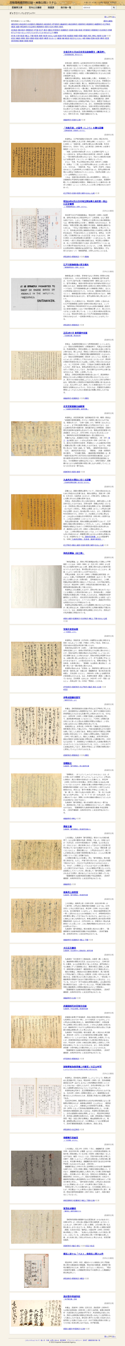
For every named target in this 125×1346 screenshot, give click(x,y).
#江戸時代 (106, 24)
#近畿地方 (64, 30)
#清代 (61, 27)
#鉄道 (67, 38)
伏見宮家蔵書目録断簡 (73, 406)
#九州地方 (103, 30)
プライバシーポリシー (74, 1340)
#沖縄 (110, 30)
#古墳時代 (31, 24)
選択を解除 (108, 21)
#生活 (72, 38)
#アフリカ (31, 33)
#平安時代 (56, 24)
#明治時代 (24, 27)
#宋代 (46, 27)
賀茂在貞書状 (69, 1208)
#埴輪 (88, 38)
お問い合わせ (104, 2)
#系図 (80, 36)
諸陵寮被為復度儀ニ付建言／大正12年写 (82, 1067)
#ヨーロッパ (22, 33)
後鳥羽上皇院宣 (70, 892)
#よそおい (78, 38)
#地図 (75, 36)
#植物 (26, 41)
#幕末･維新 (15, 27)
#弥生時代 (23, 24)
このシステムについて (32, 1340)
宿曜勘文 (67, 763)
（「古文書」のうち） (70, 1140)
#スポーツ (52, 38)
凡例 (95, 2)
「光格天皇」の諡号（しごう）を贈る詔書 (83, 128)
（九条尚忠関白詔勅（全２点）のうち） (76, 482)
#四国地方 (95, 30)
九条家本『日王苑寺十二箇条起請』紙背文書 (78, 950)
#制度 (31, 41)
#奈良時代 (47, 24)
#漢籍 (32, 38)
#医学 (41, 38)
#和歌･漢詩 (25, 38)
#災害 (107, 38)
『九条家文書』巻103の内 (72, 335)
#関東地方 (29, 30)
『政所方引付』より (70, 700)
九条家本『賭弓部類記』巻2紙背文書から (77, 829)
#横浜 (50, 30)
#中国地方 (87, 30)
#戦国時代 (90, 24)
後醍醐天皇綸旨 (70, 1137)
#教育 (46, 38)
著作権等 (63, 1340)
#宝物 (92, 38)
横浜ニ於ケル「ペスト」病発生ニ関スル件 (83, 1254)
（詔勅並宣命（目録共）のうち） (74, 130)
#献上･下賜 (29, 36)
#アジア (14, 33)
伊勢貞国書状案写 (71, 697)
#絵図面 (70, 36)
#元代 (51, 27)
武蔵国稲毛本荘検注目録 (75, 1006)
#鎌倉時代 (64, 24)
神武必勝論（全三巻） (73, 553)
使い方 (88, 2)
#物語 (18, 38)
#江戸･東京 (43, 30)
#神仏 (94, 36)
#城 (63, 38)
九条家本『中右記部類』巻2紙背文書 (75, 1009)
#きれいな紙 (52, 36)
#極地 (56, 33)
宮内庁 (113, 2)
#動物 (21, 41)
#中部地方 (56, 30)
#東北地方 (21, 30)
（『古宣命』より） (70, 632)
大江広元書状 (69, 948)
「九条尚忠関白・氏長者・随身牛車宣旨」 (87, 539)
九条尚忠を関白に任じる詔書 (77, 480)
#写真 (64, 36)
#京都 (71, 30)
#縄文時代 (15, 24)
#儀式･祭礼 (87, 36)
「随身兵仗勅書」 (90, 537)
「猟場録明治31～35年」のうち (73, 267)
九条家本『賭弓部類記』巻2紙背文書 (75, 895)
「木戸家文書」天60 (70, 1299)
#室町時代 (82, 24)
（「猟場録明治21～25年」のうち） (75, 207)
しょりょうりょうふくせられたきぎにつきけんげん (80, 1069)
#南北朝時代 (73, 24)
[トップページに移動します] (33, 4)
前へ (106, 17)
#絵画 (59, 36)
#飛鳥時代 (39, 24)
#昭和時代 (40, 27)
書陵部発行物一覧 (94, 1340)
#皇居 (22, 36)
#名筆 (45, 36)
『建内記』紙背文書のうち (72, 1211)
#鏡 (84, 38)
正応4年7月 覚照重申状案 (75, 333)
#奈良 (80, 30)
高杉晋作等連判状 (71, 1296)
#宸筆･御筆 (38, 36)
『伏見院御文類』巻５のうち (73, 54)
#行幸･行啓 (15, 36)
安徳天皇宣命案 (70, 629)
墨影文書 (67, 826)
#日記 (13, 38)
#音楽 (36, 38)
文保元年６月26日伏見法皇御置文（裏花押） (84, 52)
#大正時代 (32, 27)
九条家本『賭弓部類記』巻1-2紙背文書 (76, 766)
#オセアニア (48, 33)
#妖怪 (99, 36)
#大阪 (75, 30)
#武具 (97, 38)
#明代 (56, 27)
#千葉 (36, 30)
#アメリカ (39, 33)
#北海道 (14, 30)
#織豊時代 (98, 24)
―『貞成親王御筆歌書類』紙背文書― (75, 409)
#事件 (102, 38)
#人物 (104, 36)
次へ (114, 17)
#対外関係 (15, 41)
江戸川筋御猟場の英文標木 (76, 264)
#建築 (59, 38)
